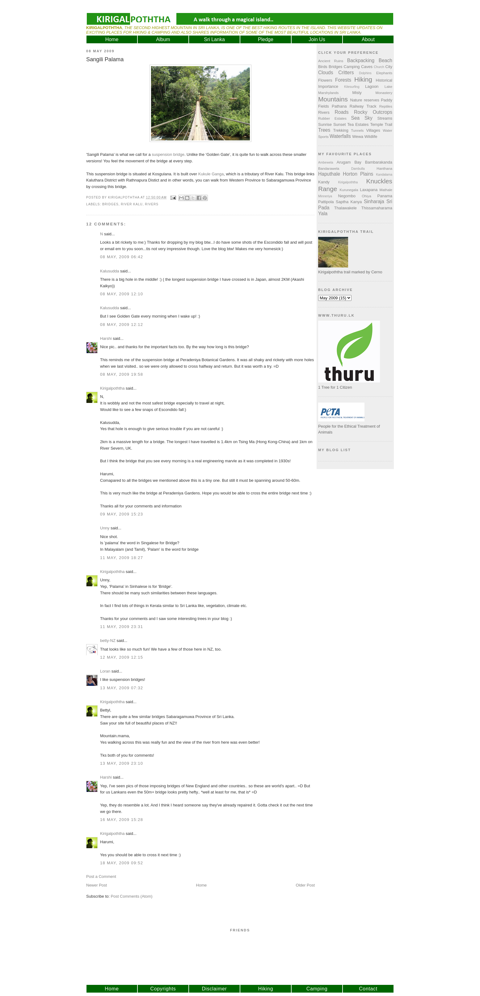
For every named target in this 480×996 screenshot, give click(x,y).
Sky (368, 118)
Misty (356, 92)
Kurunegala (349, 190)
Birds (322, 66)
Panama (384, 196)
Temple (376, 124)
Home (112, 39)
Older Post (305, 885)
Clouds (325, 72)
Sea (355, 118)
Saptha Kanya (349, 201)
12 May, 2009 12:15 (121, 657)
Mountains (333, 99)
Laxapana (368, 189)
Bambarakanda (378, 162)
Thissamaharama (376, 208)
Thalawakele (345, 208)
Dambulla (358, 168)
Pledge (265, 39)
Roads (342, 112)
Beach (385, 60)
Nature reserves (364, 100)
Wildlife (370, 136)
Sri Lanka (214, 39)
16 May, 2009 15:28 (121, 819)
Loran (105, 671)
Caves (367, 66)
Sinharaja (374, 201)
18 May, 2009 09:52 (121, 863)
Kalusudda (109, 271)
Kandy (324, 182)
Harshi (106, 338)
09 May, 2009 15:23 (121, 514)
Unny (104, 528)
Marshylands (328, 93)
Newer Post (96, 885)
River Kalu (131, 204)
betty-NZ (108, 640)
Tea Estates (357, 124)
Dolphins (365, 73)
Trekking (340, 130)
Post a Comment (101, 876)
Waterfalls (340, 136)
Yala (322, 213)
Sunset (339, 124)
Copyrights (163, 988)
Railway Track (363, 106)
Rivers (151, 204)
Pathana (339, 106)
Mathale (385, 190)
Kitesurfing (351, 86)
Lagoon (371, 86)
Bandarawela (328, 168)
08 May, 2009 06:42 (121, 256)
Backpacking (360, 60)
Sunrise (325, 124)
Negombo (347, 196)
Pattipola (326, 201)
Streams (384, 118)
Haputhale (329, 174)
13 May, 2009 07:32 (121, 688)
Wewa (357, 136)
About (368, 39)
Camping (352, 66)
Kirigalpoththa (112, 388)
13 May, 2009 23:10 (121, 763)
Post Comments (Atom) (132, 896)
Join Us (317, 39)
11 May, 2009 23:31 (121, 626)
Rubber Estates (332, 118)
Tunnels (357, 130)
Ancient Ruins (330, 61)
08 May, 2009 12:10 (121, 294)
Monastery (383, 93)
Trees (324, 130)
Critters (346, 72)
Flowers (325, 80)
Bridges (110, 204)
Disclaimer (214, 988)
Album (163, 39)
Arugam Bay (349, 162)
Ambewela (325, 162)
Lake (388, 86)
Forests (343, 80)
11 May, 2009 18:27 (121, 557)
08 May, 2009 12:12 (121, 324)
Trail (388, 124)
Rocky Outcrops (373, 112)
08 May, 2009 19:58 (121, 374)
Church (379, 67)
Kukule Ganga (211, 174)
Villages (373, 130)
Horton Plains (358, 174)
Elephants (384, 73)
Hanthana (384, 168)
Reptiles (385, 106)
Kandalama (384, 174)
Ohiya (366, 196)
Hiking (363, 79)
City (388, 66)
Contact (368, 988)
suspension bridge (168, 154)
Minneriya (325, 196)
